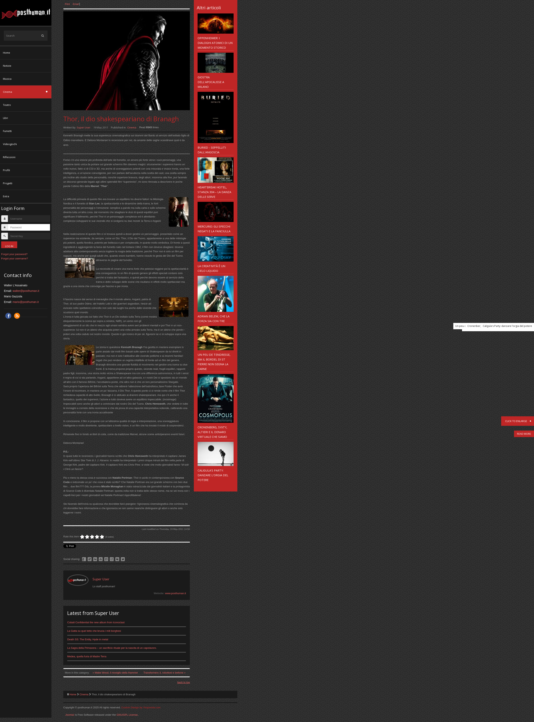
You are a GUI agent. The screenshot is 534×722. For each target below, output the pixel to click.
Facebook (8, 316)
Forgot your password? (14, 254)
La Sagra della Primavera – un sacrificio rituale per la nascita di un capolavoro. (112, 647)
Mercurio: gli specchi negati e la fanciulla (214, 228)
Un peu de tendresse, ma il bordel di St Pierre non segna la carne (214, 362)
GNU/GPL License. (127, 714)
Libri (5, 118)
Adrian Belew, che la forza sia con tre (213, 318)
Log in (9, 246)
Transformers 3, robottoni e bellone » (164, 672)
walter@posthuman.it (26, 290)
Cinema (7, 92)
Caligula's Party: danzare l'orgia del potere (213, 475)
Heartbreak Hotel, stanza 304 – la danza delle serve (214, 192)
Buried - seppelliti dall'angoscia (212, 149)
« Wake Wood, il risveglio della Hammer (116, 672)
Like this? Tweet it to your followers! (123, 559)
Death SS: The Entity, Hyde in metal (87, 639)
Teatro (7, 105)
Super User (83, 127)
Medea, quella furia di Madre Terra (86, 656)
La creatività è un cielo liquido (211, 268)
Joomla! (69, 714)
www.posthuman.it (175, 593)
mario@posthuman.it (26, 302)
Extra (6, 196)
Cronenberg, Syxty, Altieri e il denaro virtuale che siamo (212, 432)
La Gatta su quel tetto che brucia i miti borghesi (94, 630)
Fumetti (7, 131)
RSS (17, 316)
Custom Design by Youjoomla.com (141, 707)
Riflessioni (9, 157)
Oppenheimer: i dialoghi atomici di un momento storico (215, 42)
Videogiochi (10, 144)
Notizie (7, 65)
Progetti (7, 183)
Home (6, 52)
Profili (6, 170)
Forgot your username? (14, 258)
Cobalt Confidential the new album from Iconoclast (96, 622)
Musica (7, 79)
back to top (183, 682)
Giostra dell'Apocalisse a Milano (211, 82)
